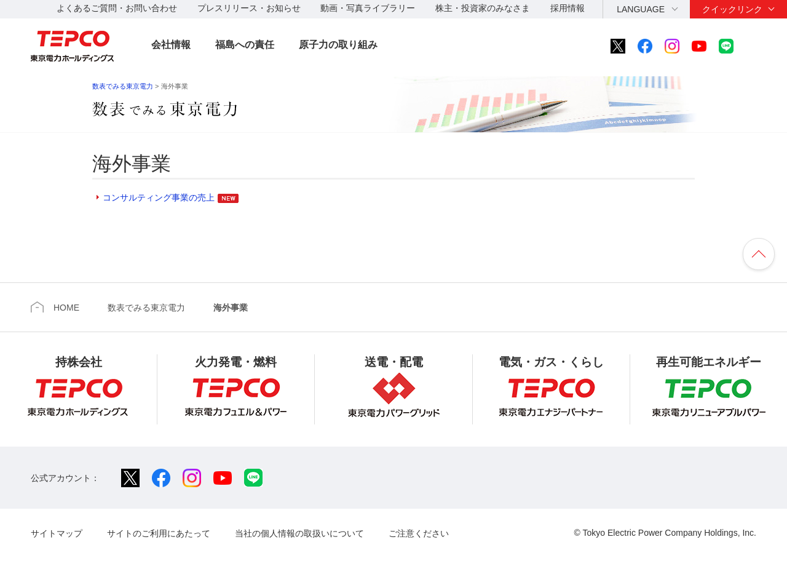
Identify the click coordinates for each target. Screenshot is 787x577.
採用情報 (567, 8)
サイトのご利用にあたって (158, 533)
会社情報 (171, 44)
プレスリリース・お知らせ (249, 8)
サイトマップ (56, 533)
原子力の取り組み (338, 44)
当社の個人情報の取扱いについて (299, 533)
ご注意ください (419, 533)
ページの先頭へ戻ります (759, 254)
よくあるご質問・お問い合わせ (117, 8)
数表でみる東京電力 (122, 86)
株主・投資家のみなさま (482, 8)
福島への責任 (244, 44)
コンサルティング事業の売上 (159, 197)
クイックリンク (732, 9)
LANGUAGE (641, 9)
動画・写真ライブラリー (367, 8)
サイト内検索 (760, 46)
